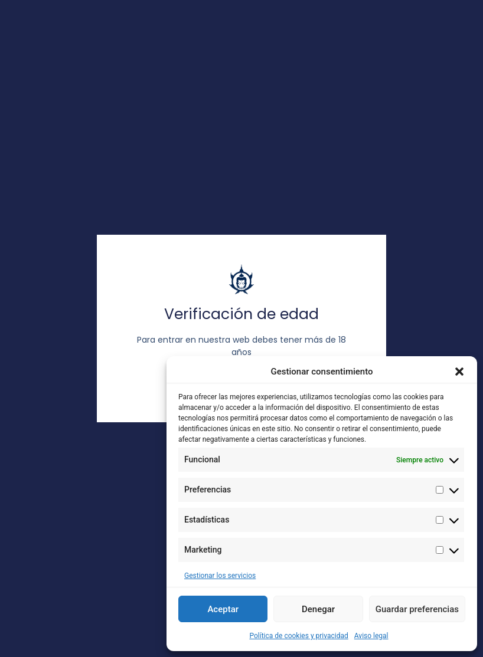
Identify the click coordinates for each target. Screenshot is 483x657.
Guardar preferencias (417, 609)
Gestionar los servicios (220, 575)
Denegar (318, 609)
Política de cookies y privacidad (298, 636)
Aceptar (223, 609)
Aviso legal (371, 636)
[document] (241, 328)
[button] (459, 371)
